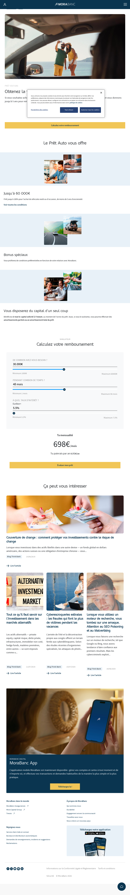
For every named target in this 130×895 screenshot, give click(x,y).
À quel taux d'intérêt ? (26, 407)
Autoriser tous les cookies (90, 110)
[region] (66, 103)
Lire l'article (13, 572)
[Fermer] (101, 93)
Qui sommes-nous (74, 813)
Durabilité (70, 816)
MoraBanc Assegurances (17, 813)
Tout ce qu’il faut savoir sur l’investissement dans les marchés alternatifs (24, 625)
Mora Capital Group (15, 816)
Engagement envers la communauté (81, 820)
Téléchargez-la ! (65, 793)
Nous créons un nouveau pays (79, 828)
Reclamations (11, 850)
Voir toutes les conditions (15, 211)
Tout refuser (69, 110)
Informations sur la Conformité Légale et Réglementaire (71, 875)
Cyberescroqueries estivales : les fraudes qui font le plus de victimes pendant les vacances (64, 627)
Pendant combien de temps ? (29, 387)
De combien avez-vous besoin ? (30, 367)
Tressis (10, 820)
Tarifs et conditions (106, 875)
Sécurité (50, 882)
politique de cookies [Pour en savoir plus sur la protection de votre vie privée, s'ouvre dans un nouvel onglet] (76, 103)
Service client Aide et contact (17, 839)
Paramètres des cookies (39, 110)
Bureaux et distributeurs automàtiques (21, 842)
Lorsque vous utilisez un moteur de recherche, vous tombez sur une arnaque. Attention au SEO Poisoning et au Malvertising (105, 629)
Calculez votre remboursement (65, 132)
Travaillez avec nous (75, 824)
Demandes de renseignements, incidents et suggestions (28, 846)
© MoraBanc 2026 (64, 882)
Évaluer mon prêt (65, 472)
